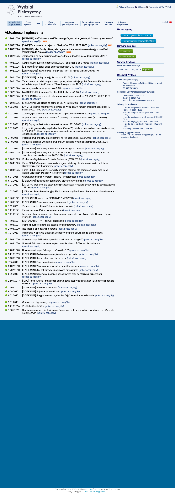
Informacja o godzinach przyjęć (134, 135)
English (165, 22)
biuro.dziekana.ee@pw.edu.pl (141, 100)
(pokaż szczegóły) (32, 41)
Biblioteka (141, 7)
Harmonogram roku (137, 35)
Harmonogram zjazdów (138, 41)
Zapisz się (147, 69)
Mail (169, 7)
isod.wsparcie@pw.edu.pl (96, 491)
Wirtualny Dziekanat (126, 7)
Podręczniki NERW (156, 7)
